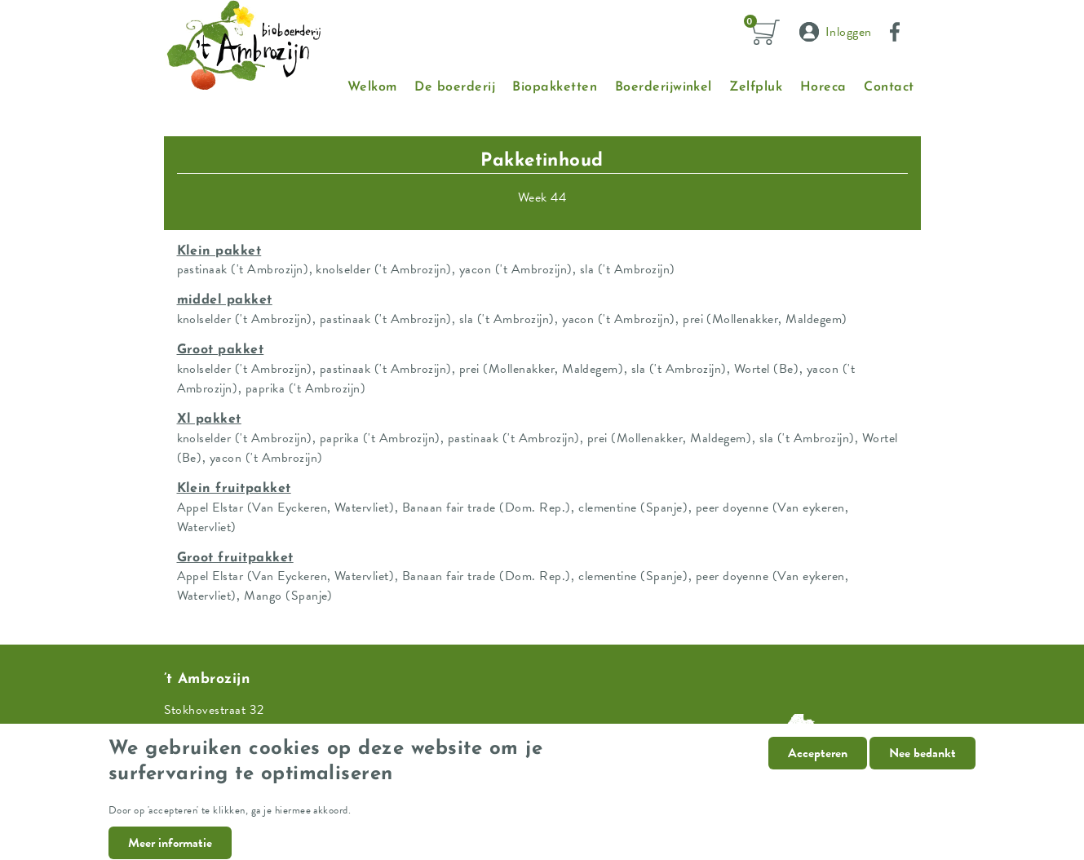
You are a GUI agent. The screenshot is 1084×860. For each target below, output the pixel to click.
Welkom (372, 87)
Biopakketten (554, 87)
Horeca (823, 87)
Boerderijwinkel (663, 87)
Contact (889, 87)
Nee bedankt (922, 764)
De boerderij (454, 87)
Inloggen (848, 32)
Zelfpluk (755, 87)
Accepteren (817, 764)
